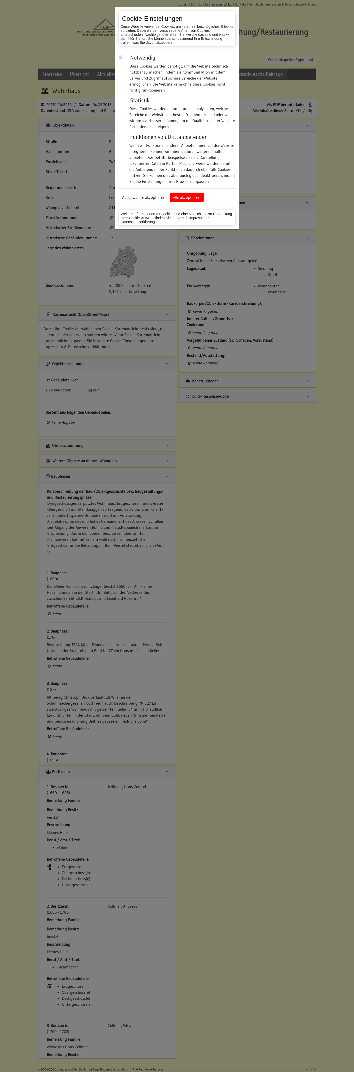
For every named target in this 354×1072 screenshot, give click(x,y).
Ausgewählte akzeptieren (143, 197)
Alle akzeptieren (186, 197)
